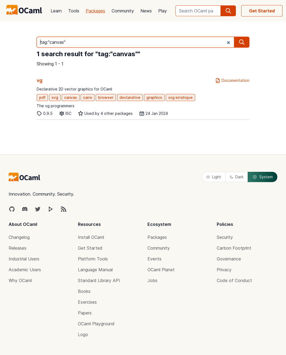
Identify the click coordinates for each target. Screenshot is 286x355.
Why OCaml (20, 280)
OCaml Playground (96, 323)
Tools (73, 11)
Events (154, 259)
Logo (83, 334)
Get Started (262, 11)
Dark (236, 177)
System (262, 177)
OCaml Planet (161, 269)
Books (84, 291)
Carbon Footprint (234, 248)
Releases (17, 248)
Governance (229, 259)
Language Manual (95, 269)
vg (40, 80)
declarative (129, 97)
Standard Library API (99, 280)
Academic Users (25, 269)
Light (213, 177)
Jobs (152, 280)
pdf (42, 97)
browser (105, 97)
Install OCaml (91, 237)
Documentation (232, 80)
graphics (154, 97)
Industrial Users (24, 259)
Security (225, 237)
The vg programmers (55, 105)
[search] (228, 10)
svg (54, 97)
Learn (56, 11)
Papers (85, 313)
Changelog (19, 237)
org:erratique (180, 97)
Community (123, 11)
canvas (70, 97)
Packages (95, 11)
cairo (87, 97)
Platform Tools (93, 259)
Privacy (224, 269)
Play (162, 11)
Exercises (87, 302)
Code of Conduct (234, 280)
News (146, 11)
